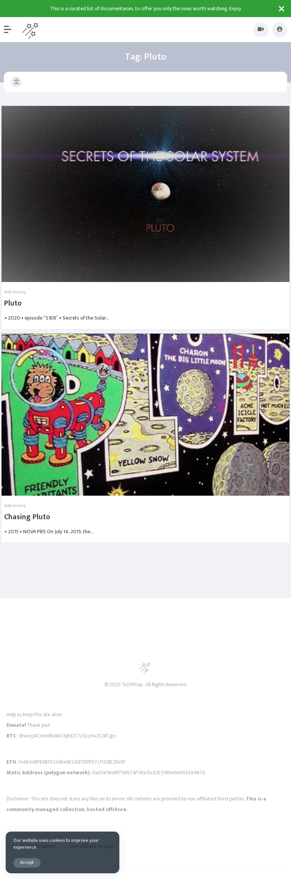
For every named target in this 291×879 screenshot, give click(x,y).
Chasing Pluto (27, 517)
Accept (27, 862)
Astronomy (15, 291)
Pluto (13, 303)
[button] (11, 29)
